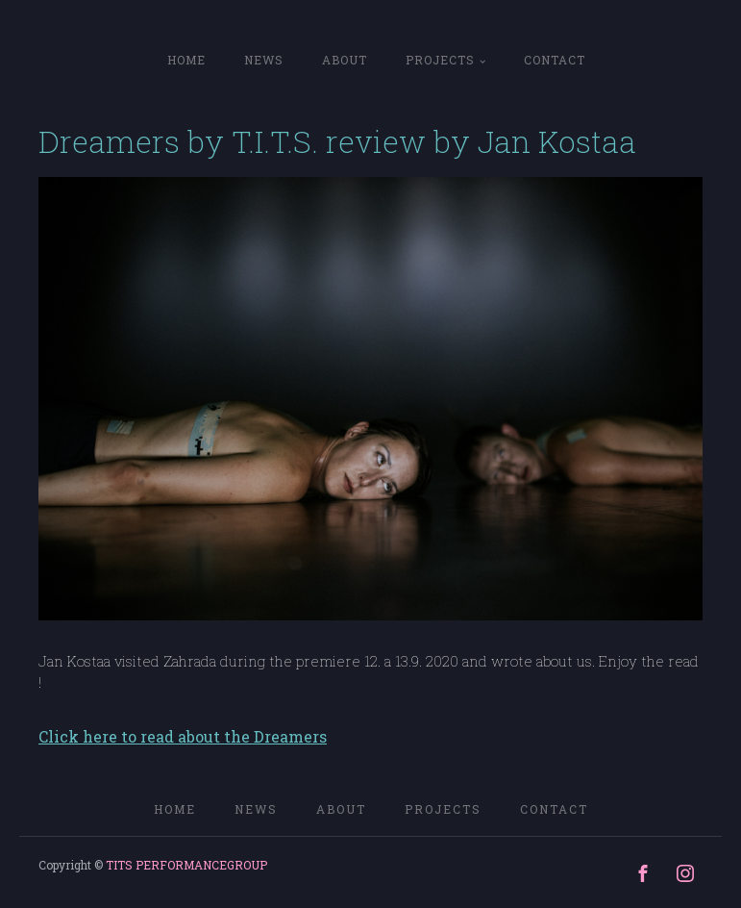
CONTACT (554, 59)
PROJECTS (440, 59)
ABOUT (344, 59)
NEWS (264, 59)
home (186, 59)
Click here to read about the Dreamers (182, 736)
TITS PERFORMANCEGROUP (186, 864)
